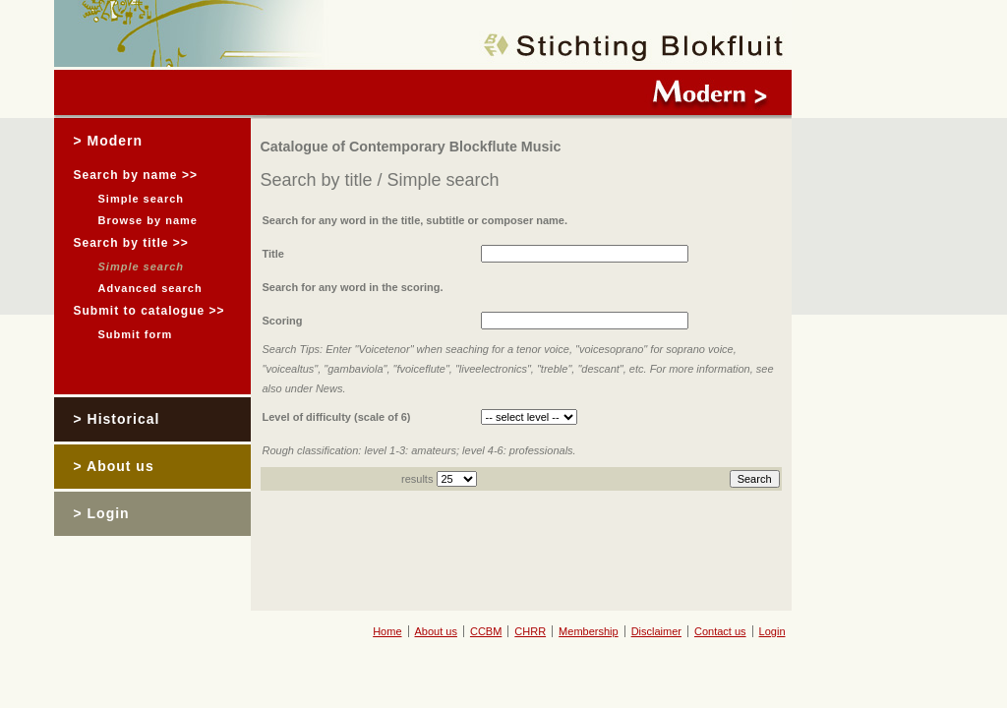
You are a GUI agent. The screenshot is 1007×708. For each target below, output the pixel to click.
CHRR (530, 631)
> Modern (109, 140)
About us (436, 631)
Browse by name (148, 220)
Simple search (141, 199)
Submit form (135, 334)
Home (387, 631)
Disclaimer (656, 631)
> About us (114, 466)
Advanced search (150, 288)
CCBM (486, 631)
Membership (589, 631)
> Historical (117, 419)
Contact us (720, 631)
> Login (102, 513)
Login (772, 631)
